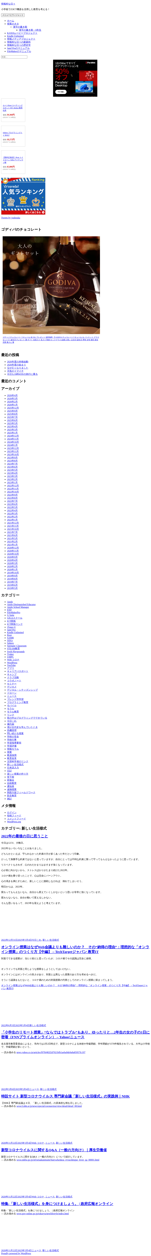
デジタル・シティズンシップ (22, 690)
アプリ (10, 668)
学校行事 (12, 739)
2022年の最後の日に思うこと (24, 836)
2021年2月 (12, 541)
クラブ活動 (13, 677)
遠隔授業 (12, 789)
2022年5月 (12, 507)
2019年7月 (12, 582)
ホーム (10, 20)
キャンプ (12, 674)
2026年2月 (12, 401)
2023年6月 (12, 467)
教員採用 (12, 755)
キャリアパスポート (17, 671)
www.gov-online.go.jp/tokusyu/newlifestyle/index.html (43, 1213)
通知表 (10, 786)
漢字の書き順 (20, 27)
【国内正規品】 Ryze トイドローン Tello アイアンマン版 (13, 159)
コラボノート (14, 680)
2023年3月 (12, 476)
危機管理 (12, 730)
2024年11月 (13, 439)
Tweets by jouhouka (10, 217)
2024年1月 (12, 445)
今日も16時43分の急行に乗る (22, 374)
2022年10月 (13, 492)
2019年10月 (13, 572)
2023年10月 (13, 454)
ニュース (12, 696)
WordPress (12, 662)
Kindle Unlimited (15, 36)
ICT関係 (11, 621)
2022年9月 (12, 495)
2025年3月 (12, 429)
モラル (10, 708)
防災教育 (12, 795)
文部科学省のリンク (17, 761)
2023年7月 (12, 464)
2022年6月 (12, 504)
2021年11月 (13, 526)
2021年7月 (12, 532)
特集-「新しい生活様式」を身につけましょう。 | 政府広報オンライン (57, 1204)
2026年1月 (12, 404)
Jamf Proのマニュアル (18, 48)
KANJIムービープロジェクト (22, 33)
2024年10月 (13, 442)
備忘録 (10, 724)
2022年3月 (12, 513)
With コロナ (13, 659)
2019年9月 (12, 575)
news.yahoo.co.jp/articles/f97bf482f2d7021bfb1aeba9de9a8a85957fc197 (51, 1052)
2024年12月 (13, 436)
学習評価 (12, 746)
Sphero (10, 643)
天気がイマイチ (15, 371)
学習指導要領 (14, 742)
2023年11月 (13, 451)
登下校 (10, 777)
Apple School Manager (18, 607)
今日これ (12, 721)
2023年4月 (12, 473)
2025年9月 (12, 411)
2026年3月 (12, 398)
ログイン (12, 812)
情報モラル (13, 749)
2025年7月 (12, 417)
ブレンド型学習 (15, 699)
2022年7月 (12, 501)
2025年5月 (12, 423)
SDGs (10, 640)
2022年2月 (12, 516)
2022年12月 (13, 485)
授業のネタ (13, 24)
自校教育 (12, 783)
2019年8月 (12, 579)
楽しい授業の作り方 (17, 774)
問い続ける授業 (15, 733)
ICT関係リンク (15, 624)
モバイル (12, 705)
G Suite (10, 615)
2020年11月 (13, 551)
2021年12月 (13, 523)
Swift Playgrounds (16, 651)
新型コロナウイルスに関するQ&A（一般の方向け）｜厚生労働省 (54, 1150)
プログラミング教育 (17, 702)
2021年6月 (12, 535)
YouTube (11, 665)
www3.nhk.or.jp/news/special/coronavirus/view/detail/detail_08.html (49, 1106)
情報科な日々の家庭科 (19, 42)
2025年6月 (12, 420)
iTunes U (11, 627)
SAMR (10, 638)
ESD (9, 610)
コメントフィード (16, 818)
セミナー (12, 683)
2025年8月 (12, 414)
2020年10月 (13, 554)
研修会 (10, 780)
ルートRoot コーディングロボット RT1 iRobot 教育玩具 (13, 107)
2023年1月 (12, 482)
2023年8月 (12, 460)
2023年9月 (12, 457)
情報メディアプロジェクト (21, 39)
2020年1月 (12, 569)
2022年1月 (12, 520)
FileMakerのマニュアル (19, 51)
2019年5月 (12, 588)
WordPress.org (14, 821)
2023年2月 (12, 479)
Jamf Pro (11, 630)
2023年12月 (13, 448)
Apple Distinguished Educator (21, 604)
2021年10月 (13, 529)
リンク (10, 715)
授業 (9, 752)
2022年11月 (13, 488)
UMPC (10, 657)
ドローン (12, 693)
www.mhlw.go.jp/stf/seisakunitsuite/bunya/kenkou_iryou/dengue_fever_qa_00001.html (58, 1160)
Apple (10, 602)
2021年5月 (12, 538)
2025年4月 (12, 426)
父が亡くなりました (17, 368)
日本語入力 (13, 767)
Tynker (10, 654)
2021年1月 (12, 544)
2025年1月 (12, 432)
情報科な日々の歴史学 (19, 45)
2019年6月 (12, 585)
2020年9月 (12, 557)
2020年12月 (13, 547)
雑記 (9, 798)
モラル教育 (13, 711)
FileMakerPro (13, 612)
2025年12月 (13, 408)
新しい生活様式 (15, 764)
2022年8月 (12, 498)
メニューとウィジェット (12, 15)
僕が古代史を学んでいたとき (22, 727)
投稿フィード (14, 815)
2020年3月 (12, 563)
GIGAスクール (14, 618)
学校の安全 (13, 736)
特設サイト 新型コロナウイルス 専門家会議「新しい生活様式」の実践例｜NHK (65, 1096)
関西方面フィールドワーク (21, 792)
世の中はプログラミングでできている (27, 718)
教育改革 (12, 758)
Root (9, 635)
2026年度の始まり (16, 364)
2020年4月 (12, 560)
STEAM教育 (13, 648)
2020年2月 (12, 566)
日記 (9, 770)
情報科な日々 (8, 4)
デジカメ (12, 687)
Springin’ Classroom (17, 646)
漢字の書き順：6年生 (30, 30)
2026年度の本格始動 (17, 361)
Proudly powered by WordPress (16, 1253)
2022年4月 (12, 510)
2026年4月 (12, 395)
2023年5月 (12, 470)
